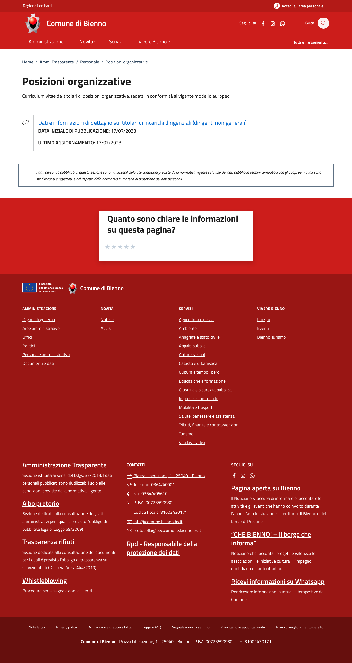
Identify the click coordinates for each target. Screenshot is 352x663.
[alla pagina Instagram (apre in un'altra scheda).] (270, 23)
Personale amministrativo (46, 354)
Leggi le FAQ (151, 627)
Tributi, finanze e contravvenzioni (209, 425)
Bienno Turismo (271, 337)
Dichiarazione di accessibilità (110, 627)
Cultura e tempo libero (199, 372)
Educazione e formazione (202, 381)
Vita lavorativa (192, 442)
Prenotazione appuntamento (242, 627)
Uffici (27, 337)
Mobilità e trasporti (196, 407)
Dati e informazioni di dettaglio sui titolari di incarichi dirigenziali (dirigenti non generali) (145, 122)
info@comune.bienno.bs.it (154, 521)
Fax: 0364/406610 (147, 493)
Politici (28, 346)
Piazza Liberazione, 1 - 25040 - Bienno (176, 475)
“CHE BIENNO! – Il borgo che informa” (271, 538)
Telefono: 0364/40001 (151, 484)
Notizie (107, 319)
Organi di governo (38, 319)
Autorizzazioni (192, 354)
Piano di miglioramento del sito (299, 627)
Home (27, 62)
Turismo (186, 434)
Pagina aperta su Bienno (265, 488)
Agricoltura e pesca (196, 319)
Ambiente (188, 328)
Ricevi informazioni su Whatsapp (278, 581)
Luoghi (263, 319)
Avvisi (106, 328)
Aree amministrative (41, 328)
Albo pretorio (40, 503)
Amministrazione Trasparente (64, 465)
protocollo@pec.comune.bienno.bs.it (164, 530)
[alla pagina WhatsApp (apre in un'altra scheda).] (280, 23)
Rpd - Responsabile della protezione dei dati (162, 548)
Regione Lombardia (38, 5)
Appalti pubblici (192, 346)
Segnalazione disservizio (191, 627)
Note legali (37, 627)
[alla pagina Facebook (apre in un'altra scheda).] (260, 23)
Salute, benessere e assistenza (207, 416)
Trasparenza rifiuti (48, 542)
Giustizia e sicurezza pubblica (205, 390)
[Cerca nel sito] (323, 23)
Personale (89, 62)
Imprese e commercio (198, 398)
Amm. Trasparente (57, 62)
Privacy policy (66, 627)
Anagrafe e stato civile (199, 337)
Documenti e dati (38, 363)
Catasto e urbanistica (198, 363)
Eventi (263, 328)
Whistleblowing (44, 580)
